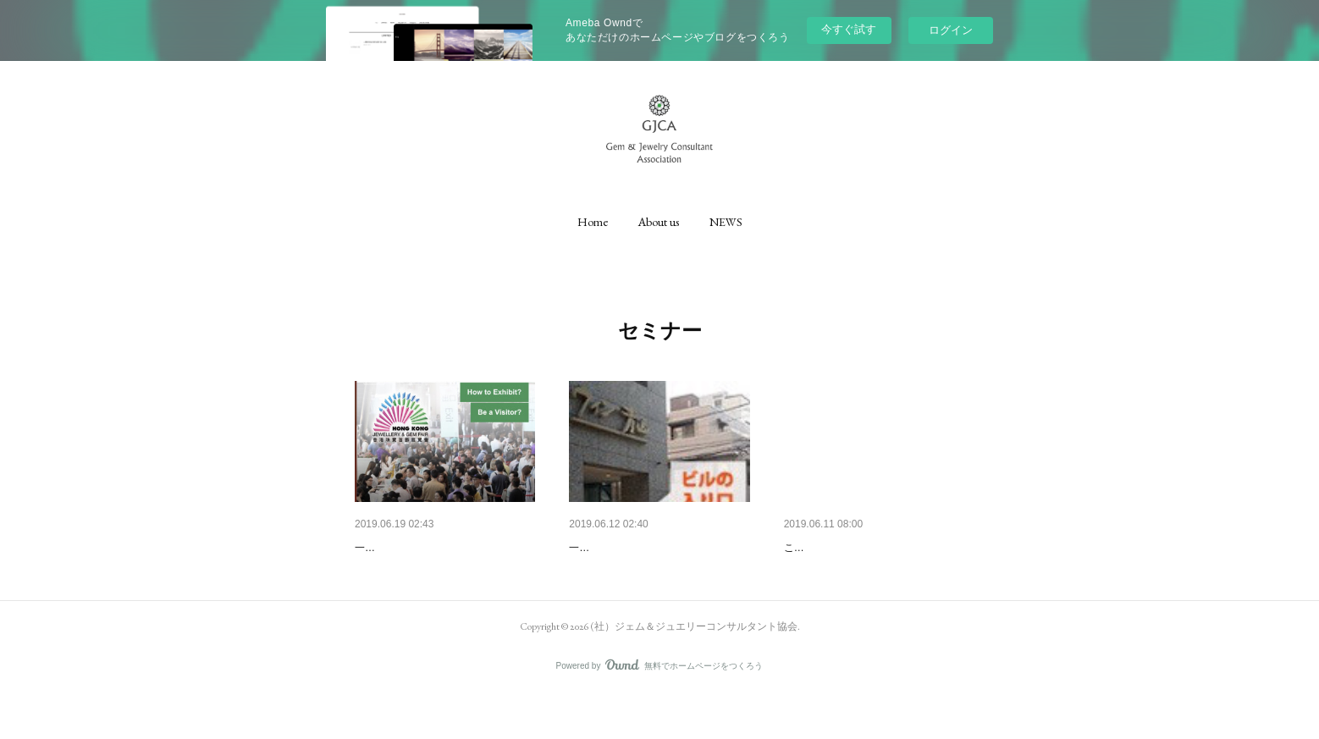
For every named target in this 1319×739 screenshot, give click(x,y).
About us (658, 221)
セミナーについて (616, 547)
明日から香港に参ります (420, 547)
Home (592, 221)
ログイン (951, 30)
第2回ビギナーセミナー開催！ (864, 547)
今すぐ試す (848, 29)
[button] (592, 221)
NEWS (725, 221)
